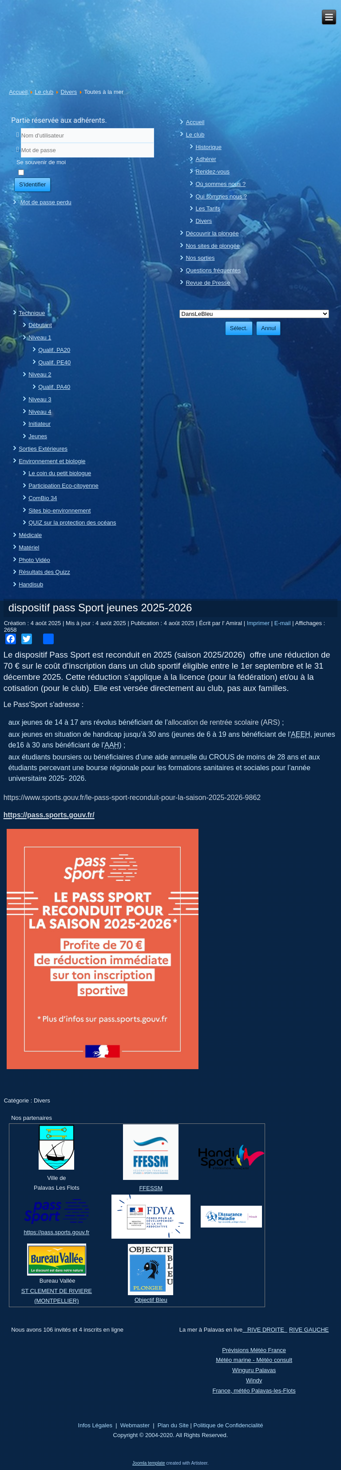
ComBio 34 (42, 498)
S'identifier (32, 184)
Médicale (30, 535)
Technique (32, 313)
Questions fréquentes (213, 270)
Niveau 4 (39, 411)
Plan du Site (173, 1425)
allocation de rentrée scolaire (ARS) (224, 722)
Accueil (18, 92)
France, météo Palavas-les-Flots (254, 1390)
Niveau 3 (39, 399)
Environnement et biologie (52, 461)
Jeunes (37, 436)
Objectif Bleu (151, 1299)
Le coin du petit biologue (59, 473)
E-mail (283, 623)
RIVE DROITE (264, 1329)
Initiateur (39, 423)
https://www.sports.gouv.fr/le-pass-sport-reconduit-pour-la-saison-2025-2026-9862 (132, 797)
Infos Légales (95, 1425)
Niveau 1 (39, 337)
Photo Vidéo (34, 560)
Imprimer (259, 623)
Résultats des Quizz (44, 572)
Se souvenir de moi (41, 162)
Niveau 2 (39, 374)
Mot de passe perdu (45, 202)
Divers (69, 92)
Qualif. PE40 (54, 362)
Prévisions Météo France (254, 1350)
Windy (254, 1380)
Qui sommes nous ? (221, 196)
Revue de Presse (208, 282)
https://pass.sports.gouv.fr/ (49, 815)
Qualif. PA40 (54, 387)
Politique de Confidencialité (228, 1425)
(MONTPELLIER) (56, 1300)
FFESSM (151, 1188)
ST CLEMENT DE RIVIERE (56, 1291)
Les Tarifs (207, 208)
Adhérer (205, 159)
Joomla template (148, 1463)
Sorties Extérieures (43, 448)
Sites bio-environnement (59, 510)
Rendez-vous (212, 171)
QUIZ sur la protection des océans (72, 522)
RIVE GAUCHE (309, 1329)
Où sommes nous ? (220, 184)
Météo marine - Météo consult (254, 1360)
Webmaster (135, 1425)
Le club (44, 92)
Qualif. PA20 (54, 350)
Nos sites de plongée (212, 245)
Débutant (40, 325)
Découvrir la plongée (212, 233)
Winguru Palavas (254, 1370)
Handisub (31, 584)
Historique (208, 147)
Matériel (29, 547)
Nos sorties (200, 257)
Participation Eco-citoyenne (63, 485)
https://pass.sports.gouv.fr (56, 1232)
